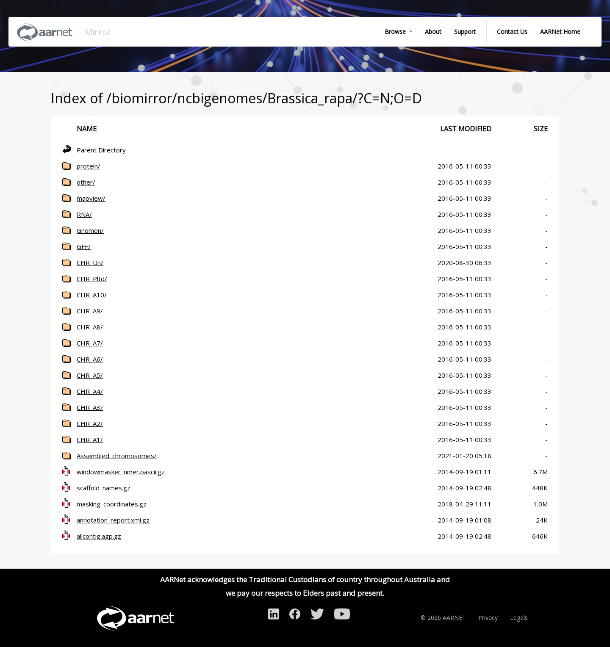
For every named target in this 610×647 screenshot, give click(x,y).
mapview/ (91, 198)
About (433, 32)
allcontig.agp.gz (99, 536)
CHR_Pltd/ (92, 278)
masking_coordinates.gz (112, 504)
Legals (519, 618)
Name (87, 128)
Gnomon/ (90, 230)
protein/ (88, 166)
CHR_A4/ (90, 391)
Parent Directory (101, 150)
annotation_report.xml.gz (113, 520)
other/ (86, 182)
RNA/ (84, 214)
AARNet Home (560, 32)
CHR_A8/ (90, 327)
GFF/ (84, 246)
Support (465, 32)
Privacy (488, 618)
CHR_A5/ (90, 375)
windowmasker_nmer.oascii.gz (121, 471)
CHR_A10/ (92, 294)
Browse (395, 32)
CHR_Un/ (90, 262)
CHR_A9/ (90, 311)
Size (541, 128)
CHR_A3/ (90, 407)
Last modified (465, 128)
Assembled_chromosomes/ (117, 455)
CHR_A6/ (90, 359)
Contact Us (512, 32)
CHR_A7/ (90, 343)
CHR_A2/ (90, 423)
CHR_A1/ (90, 439)
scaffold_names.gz (103, 488)
